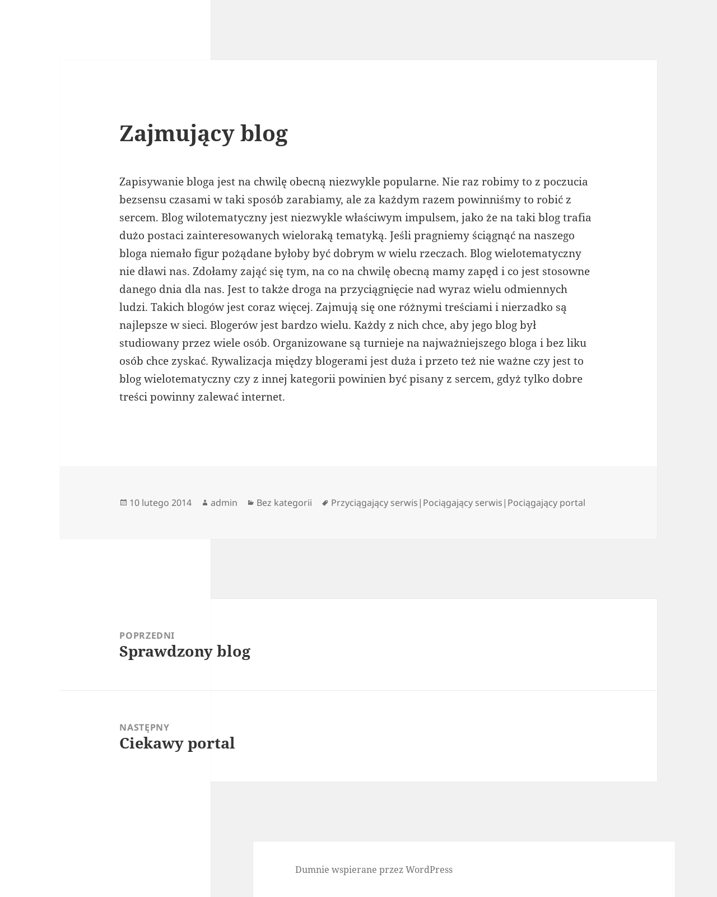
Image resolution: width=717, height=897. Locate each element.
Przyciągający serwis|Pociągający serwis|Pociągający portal (458, 502)
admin (224, 502)
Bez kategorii (284, 502)
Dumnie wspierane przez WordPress (374, 869)
